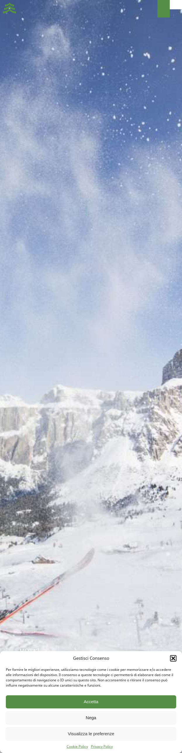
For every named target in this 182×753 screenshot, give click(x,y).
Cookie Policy (77, 746)
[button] (173, 658)
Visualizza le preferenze (91, 733)
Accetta (91, 701)
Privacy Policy (102, 746)
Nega (91, 717)
